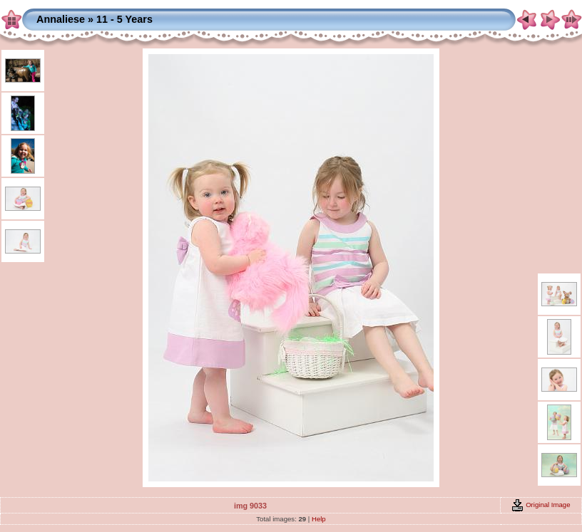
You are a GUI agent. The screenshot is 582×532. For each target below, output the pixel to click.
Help (319, 519)
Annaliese (60, 19)
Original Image (540, 504)
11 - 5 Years (124, 19)
